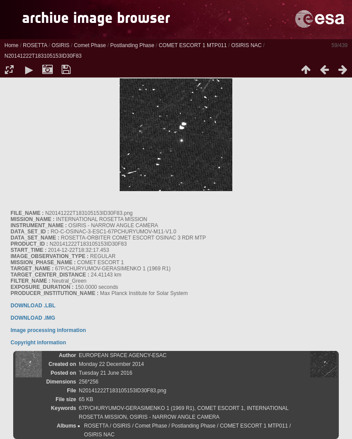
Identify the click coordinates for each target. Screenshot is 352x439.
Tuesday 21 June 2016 (105, 373)
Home (11, 45)
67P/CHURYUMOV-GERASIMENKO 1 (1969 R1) (136, 408)
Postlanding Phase (132, 45)
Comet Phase (90, 45)
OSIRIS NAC (246, 45)
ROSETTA (35, 45)
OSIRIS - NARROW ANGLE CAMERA (175, 417)
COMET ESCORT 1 (220, 408)
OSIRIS (60, 45)
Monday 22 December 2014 (111, 364)
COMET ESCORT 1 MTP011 (193, 45)
